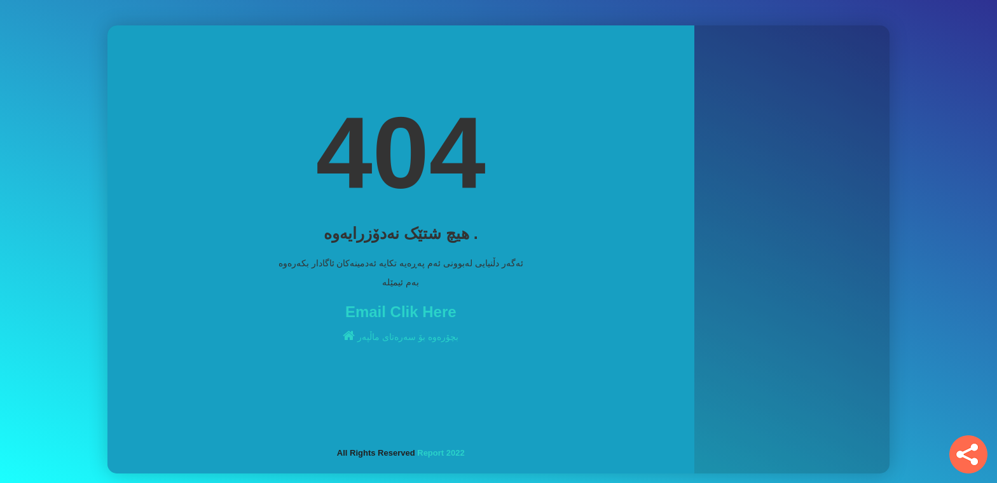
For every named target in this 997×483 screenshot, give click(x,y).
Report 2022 (440, 453)
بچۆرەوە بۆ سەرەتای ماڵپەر (400, 335)
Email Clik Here (401, 311)
